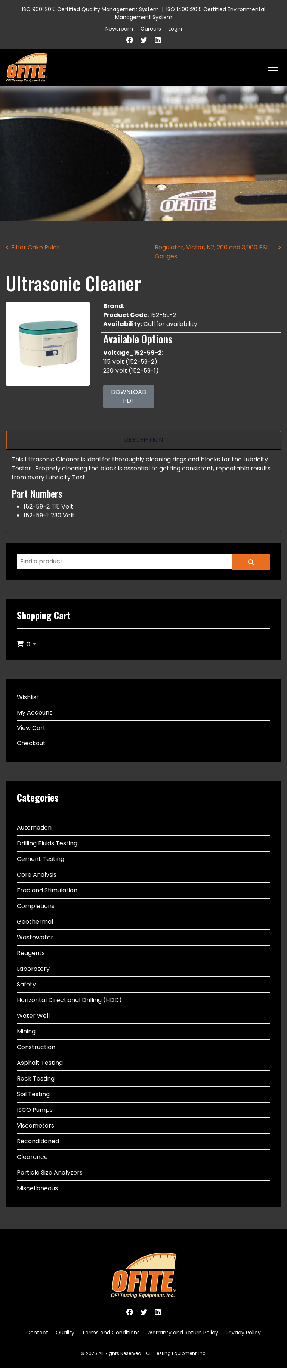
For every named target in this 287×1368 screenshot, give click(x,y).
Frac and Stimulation (47, 890)
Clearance (32, 1157)
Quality (65, 1332)
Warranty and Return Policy (182, 1332)
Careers (151, 28)
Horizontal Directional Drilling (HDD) (69, 1000)
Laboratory (33, 968)
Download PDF (128, 396)
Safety (26, 984)
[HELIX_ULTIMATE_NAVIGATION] (273, 67)
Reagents (31, 953)
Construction (36, 1047)
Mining (26, 1031)
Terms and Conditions (111, 1332)
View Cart (31, 728)
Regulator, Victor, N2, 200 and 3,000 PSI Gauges (211, 252)
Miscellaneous (37, 1188)
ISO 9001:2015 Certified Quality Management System (90, 9)
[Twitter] (144, 40)
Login (175, 28)
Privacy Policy (243, 1332)
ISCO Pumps (35, 1110)
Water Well (33, 1015)
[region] (143, 440)
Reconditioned (38, 1141)
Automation (34, 827)
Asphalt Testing (40, 1062)
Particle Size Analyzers (50, 1172)
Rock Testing (36, 1078)
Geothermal (35, 921)
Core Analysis (36, 874)
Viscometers (35, 1125)
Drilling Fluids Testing (47, 843)
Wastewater (35, 937)
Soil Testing (33, 1094)
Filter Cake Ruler (35, 247)
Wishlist (28, 697)
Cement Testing (40, 859)
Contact (37, 1332)
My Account (34, 712)
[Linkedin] (158, 40)
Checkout (31, 743)
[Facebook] (129, 40)
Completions (36, 906)
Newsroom (119, 28)
